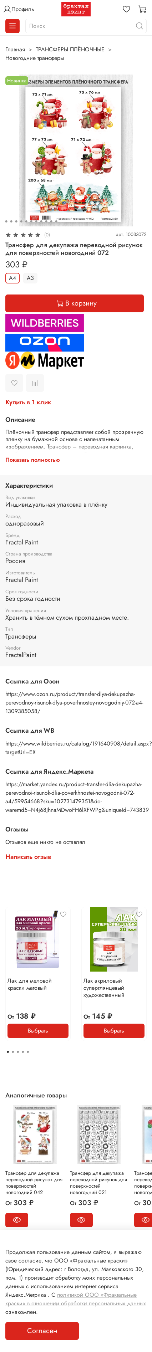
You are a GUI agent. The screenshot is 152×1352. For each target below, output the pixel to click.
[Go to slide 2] (11, 221)
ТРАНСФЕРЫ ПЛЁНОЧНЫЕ (70, 49)
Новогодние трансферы (34, 58)
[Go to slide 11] (56, 221)
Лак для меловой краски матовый (29, 984)
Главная (15, 49)
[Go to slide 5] (26, 221)
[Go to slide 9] (46, 221)
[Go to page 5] (28, 1052)
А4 (12, 278)
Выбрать (38, 1030)
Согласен (42, 1331)
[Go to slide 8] (41, 221)
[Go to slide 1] (6, 221)
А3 (30, 278)
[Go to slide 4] (21, 221)
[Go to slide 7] (36, 221)
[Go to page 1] (8, 1052)
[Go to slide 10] (51, 221)
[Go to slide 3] (16, 221)
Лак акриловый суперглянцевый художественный (104, 988)
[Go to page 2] (13, 1052)
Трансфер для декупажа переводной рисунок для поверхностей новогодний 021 (98, 1182)
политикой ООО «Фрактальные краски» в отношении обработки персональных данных (75, 1299)
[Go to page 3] (18, 1052)
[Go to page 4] (23, 1052)
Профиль (18, 9)
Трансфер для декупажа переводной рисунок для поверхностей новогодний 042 (33, 1182)
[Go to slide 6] (31, 221)
